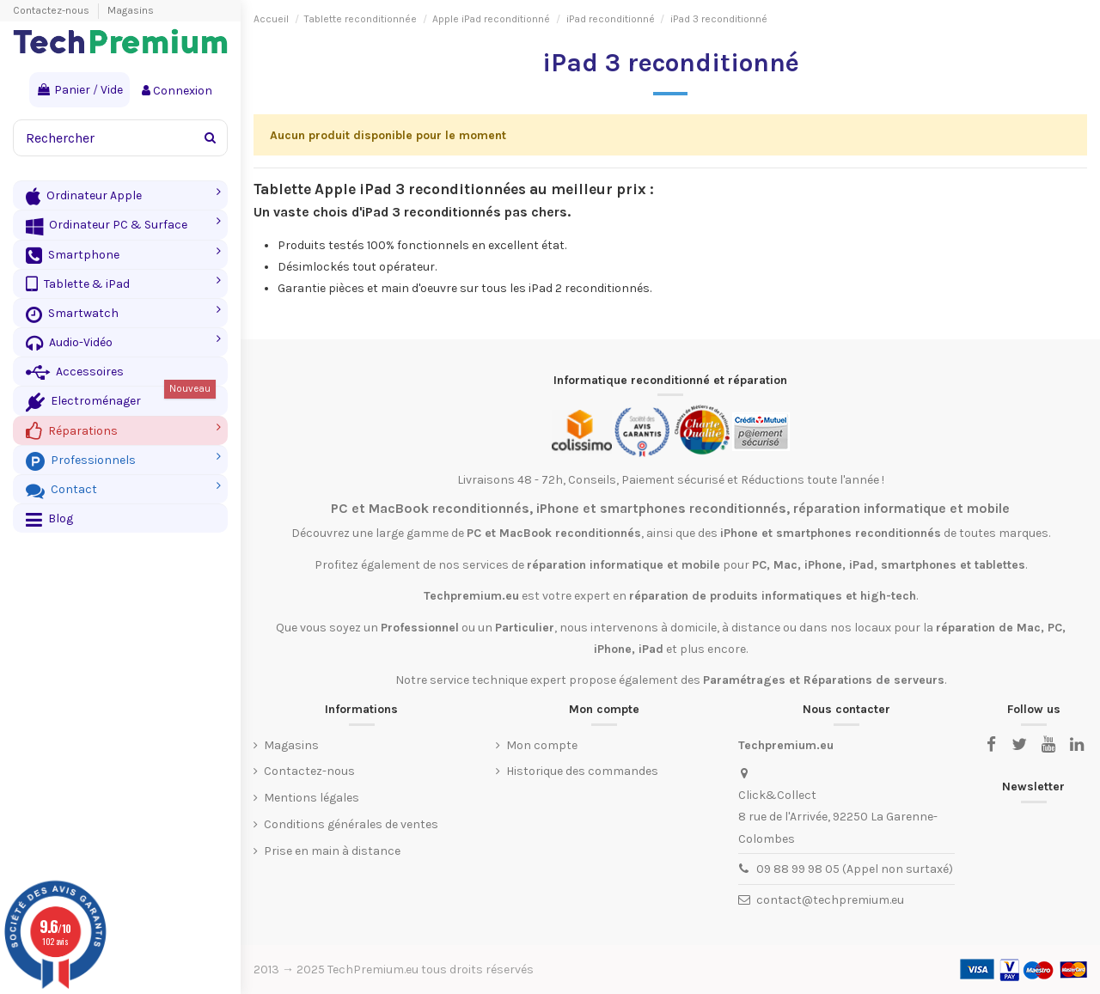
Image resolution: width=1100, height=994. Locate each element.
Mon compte (542, 745)
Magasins (130, 10)
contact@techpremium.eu (830, 900)
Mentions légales (311, 797)
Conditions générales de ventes (351, 824)
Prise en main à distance (332, 851)
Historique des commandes (582, 771)
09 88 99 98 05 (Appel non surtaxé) (854, 869)
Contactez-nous (52, 10)
